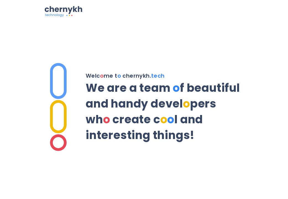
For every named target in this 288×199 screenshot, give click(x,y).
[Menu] (239, 10)
